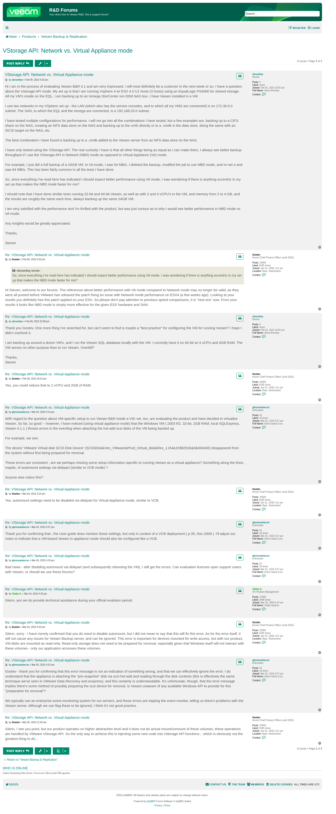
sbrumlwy (257, 74)
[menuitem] (313, 28)
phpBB (150, 801)
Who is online (15, 768)
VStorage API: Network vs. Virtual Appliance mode (68, 50)
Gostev (256, 254)
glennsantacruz (260, 407)
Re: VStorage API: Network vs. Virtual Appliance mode (47, 255)
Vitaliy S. (257, 589)
